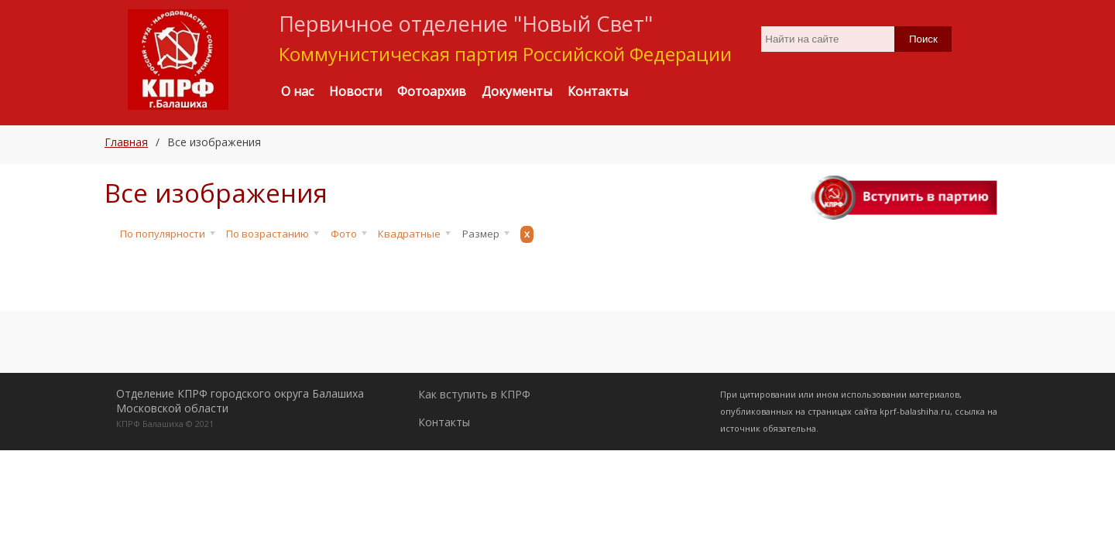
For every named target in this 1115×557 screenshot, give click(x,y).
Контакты (444, 422)
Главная (126, 142)
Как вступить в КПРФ (474, 394)
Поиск (923, 39)
